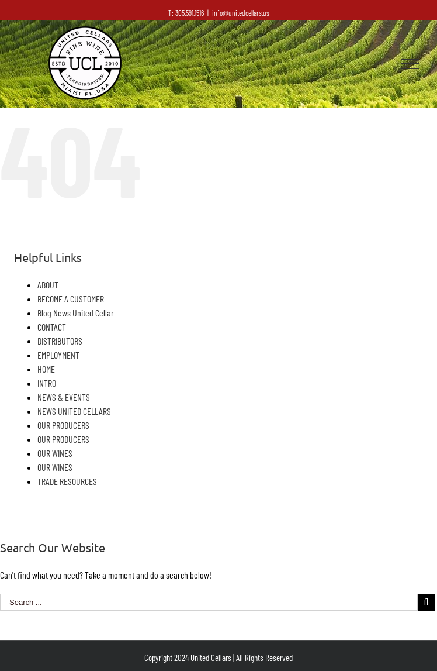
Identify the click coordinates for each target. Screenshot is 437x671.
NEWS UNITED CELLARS (74, 411)
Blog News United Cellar (75, 312)
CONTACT (51, 326)
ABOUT (47, 284)
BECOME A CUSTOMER (70, 298)
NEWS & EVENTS (63, 396)
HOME (46, 368)
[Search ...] (209, 602)
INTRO (46, 382)
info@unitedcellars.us (240, 13)
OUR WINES (54, 453)
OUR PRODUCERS (63, 425)
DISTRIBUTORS (59, 340)
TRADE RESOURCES (67, 481)
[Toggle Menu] (410, 64)
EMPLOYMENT (58, 354)
